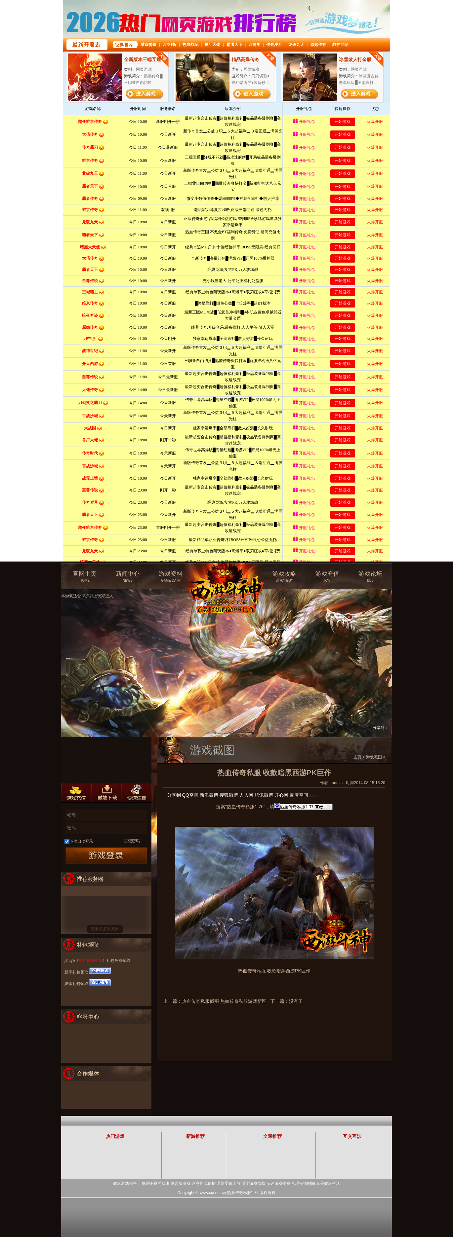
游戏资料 (170, 576)
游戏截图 (374, 757)
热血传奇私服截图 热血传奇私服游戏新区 (224, 1001)
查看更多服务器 (105, 929)
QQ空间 (190, 795)
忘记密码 (132, 841)
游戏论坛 (370, 576)
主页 (357, 757)
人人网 (246, 795)
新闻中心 (127, 576)
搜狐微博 (229, 795)
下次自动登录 (81, 841)
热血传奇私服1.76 (243, 1192)
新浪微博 (209, 795)
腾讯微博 (264, 795)
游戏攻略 (284, 576)
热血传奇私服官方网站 (227, 573)
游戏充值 (327, 576)
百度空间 (299, 795)
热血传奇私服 (91, 960)
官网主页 (84, 576)
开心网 (281, 795)
